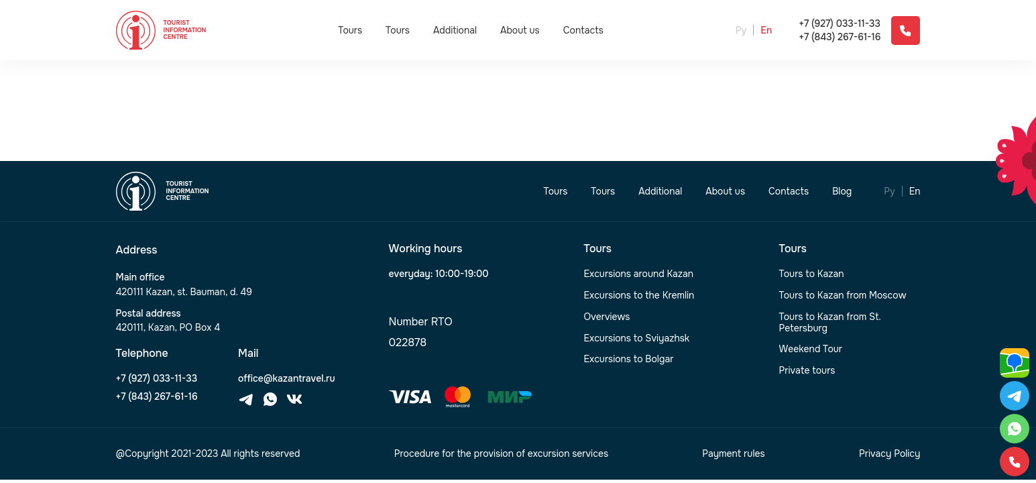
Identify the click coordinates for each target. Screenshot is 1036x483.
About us (520, 30)
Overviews (607, 317)
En (766, 30)
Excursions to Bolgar (629, 359)
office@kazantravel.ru (286, 378)
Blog (842, 191)
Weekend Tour (811, 349)
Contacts (583, 30)
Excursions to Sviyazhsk (637, 338)
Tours (350, 30)
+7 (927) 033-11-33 (839, 24)
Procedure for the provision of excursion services (501, 454)
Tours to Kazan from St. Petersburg (830, 322)
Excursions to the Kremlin (639, 295)
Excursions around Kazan (639, 274)
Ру (741, 30)
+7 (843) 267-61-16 (839, 37)
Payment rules (733, 454)
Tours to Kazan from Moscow (843, 295)
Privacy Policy (890, 454)
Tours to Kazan (811, 274)
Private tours (807, 370)
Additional (455, 30)
